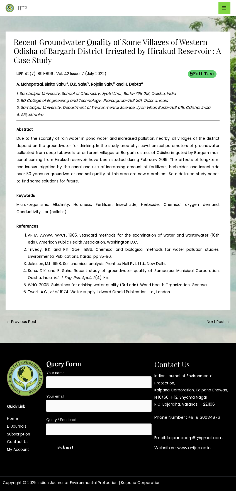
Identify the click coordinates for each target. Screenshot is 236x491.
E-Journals (16, 426)
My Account (18, 449)
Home (12, 418)
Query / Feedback (99, 426)
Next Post (218, 321)
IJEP (22, 7)
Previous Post (21, 321)
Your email (99, 403)
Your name (99, 379)
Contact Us (17, 441)
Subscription (18, 434)
